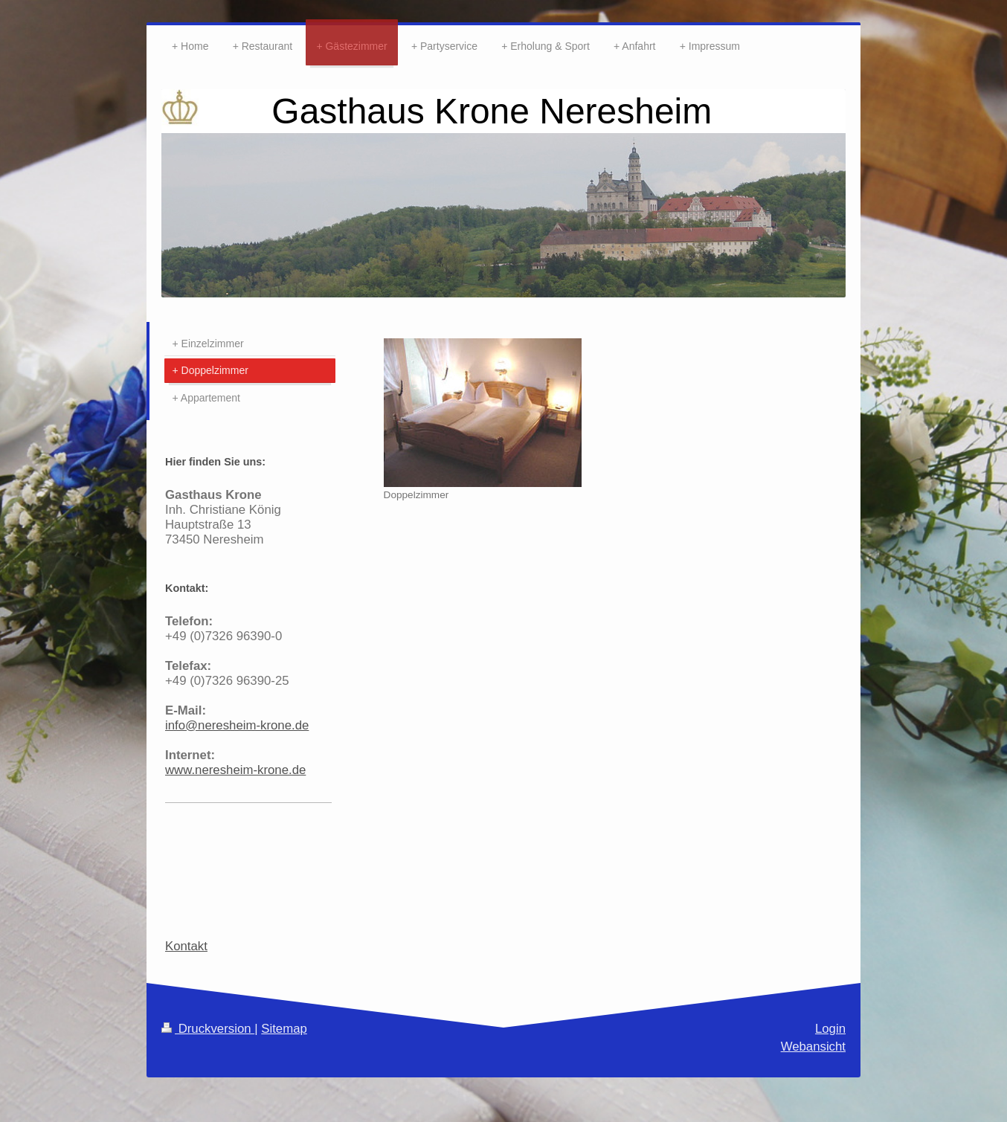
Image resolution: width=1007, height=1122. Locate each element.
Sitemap (284, 1029)
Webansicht (813, 1046)
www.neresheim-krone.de (235, 770)
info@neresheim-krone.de (237, 725)
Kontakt (186, 946)
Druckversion (207, 1029)
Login (830, 1029)
